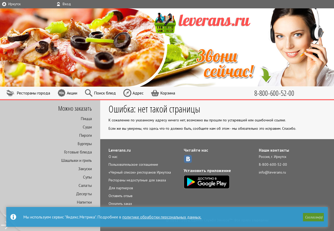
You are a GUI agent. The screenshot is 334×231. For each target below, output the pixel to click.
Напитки (84, 202)
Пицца (86, 118)
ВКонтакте (188, 159)
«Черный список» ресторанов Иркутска (140, 172)
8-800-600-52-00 (273, 164)
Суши (87, 126)
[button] (313, 217)
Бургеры (84, 143)
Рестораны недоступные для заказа (137, 180)
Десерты (84, 193)
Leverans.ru (120, 150)
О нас (113, 156)
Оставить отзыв (121, 195)
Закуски (85, 168)
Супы (87, 177)
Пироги (85, 135)
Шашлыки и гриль (76, 160)
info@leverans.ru (272, 172)
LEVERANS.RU (212, 22)
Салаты (85, 185)
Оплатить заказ (120, 203)
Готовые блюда (78, 152)
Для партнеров (121, 188)
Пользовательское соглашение (133, 164)
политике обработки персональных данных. (161, 217)
